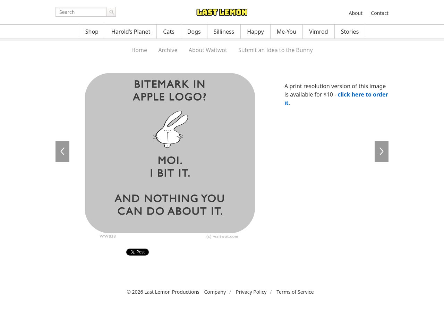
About (355, 13)
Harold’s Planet (130, 31)
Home (139, 50)
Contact (379, 13)
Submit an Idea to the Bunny (275, 50)
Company (215, 292)
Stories (350, 31)
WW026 (62, 151)
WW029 (381, 151)
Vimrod (318, 31)
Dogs (194, 31)
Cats (168, 31)
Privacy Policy (251, 292)
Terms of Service (295, 292)
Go (111, 12)
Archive (167, 50)
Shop (92, 31)
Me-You (287, 31)
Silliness (224, 31)
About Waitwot (208, 50)
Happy (255, 31)
